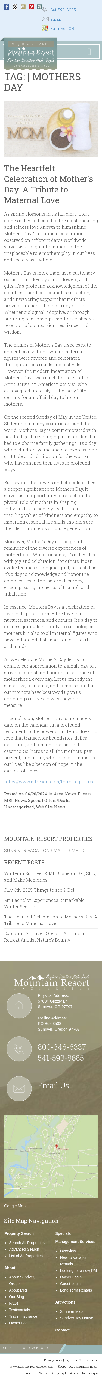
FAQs (13, 1303)
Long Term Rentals (76, 1290)
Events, (85, 793)
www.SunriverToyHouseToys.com (32, 1366)
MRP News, (15, 800)
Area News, (65, 793)
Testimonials (19, 1310)
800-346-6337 (62, 1047)
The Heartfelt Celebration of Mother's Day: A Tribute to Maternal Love (48, 184)
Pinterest (31, 7)
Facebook (6, 7)
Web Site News (51, 807)
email (55, 19)
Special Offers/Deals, (49, 800)
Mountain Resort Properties (48, 838)
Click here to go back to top (26, 1348)
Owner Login (19, 1323)
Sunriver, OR (62, 28)
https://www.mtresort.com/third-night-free (49, 781)
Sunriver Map (71, 1311)
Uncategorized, (19, 807)
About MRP (19, 1290)
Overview (68, 1251)
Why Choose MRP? (31, 44)
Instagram (23, 7)
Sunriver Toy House (76, 1318)
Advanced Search (24, 1249)
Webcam (39, 7)
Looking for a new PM (78, 1270)
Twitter (15, 7)
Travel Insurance (23, 1316)
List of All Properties (26, 1256)
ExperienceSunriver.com (81, 1360)
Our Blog (16, 1297)
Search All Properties (27, 1243)
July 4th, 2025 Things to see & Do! (39, 890)
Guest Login (70, 1283)
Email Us (53, 1085)
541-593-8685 (63, 10)
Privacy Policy (53, 1360)
